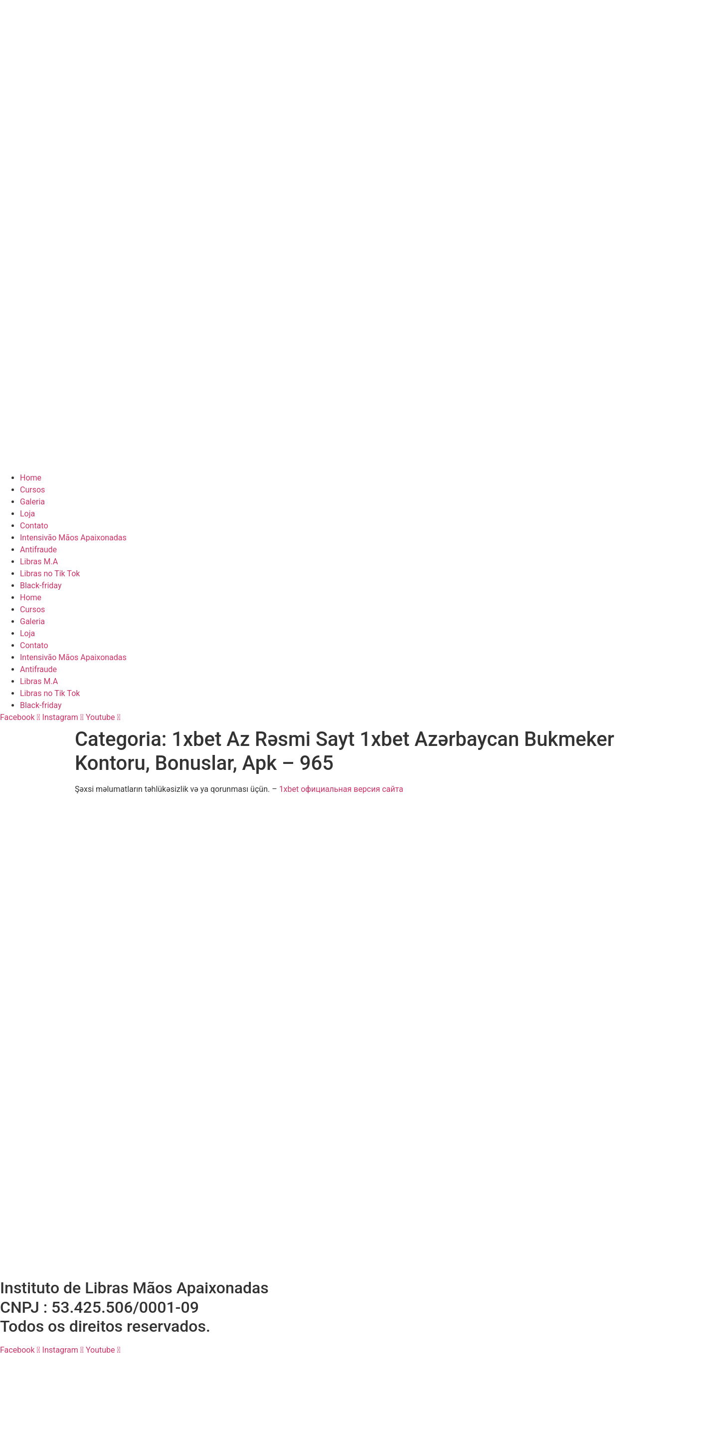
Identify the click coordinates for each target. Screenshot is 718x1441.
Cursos (32, 489)
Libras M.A (39, 561)
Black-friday (41, 585)
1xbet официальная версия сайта (341, 789)
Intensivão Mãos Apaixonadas (73, 537)
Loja (27, 513)
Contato (34, 525)
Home (30, 477)
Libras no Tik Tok (50, 573)
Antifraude (38, 549)
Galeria (32, 501)
